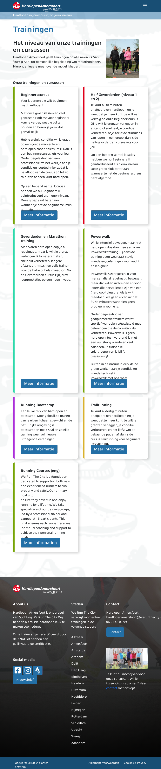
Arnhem (77, 657)
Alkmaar (77, 637)
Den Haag (78, 670)
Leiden (76, 703)
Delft (74, 663)
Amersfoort (79, 644)
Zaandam (78, 743)
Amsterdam (79, 650)
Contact (115, 632)
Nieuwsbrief (25, 679)
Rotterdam (79, 716)
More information (40, 542)
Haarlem (77, 683)
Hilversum (78, 690)
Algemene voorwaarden (104, 762)
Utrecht (76, 729)
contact (111, 688)
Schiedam (78, 723)
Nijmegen (78, 710)
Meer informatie (39, 215)
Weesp (76, 736)
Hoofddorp (79, 696)
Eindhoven (79, 677)
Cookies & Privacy (135, 762)
